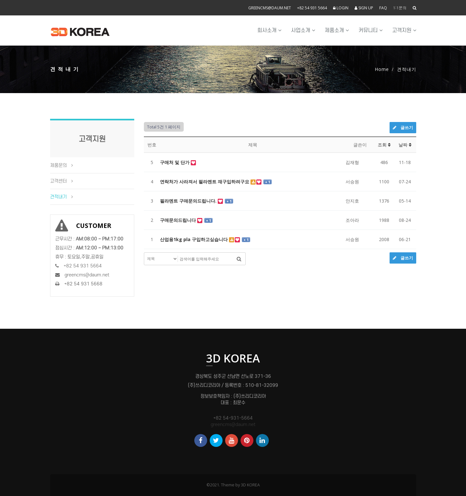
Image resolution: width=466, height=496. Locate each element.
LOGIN (340, 8)
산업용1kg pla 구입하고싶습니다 (194, 239)
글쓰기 (403, 127)
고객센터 (58, 181)
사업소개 (303, 30)
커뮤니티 (370, 30)
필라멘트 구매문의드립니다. (189, 201)
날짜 (405, 145)
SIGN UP (364, 8)
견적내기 (58, 197)
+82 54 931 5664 (312, 8)
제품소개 (337, 30)
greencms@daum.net (269, 8)
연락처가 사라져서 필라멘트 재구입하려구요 (205, 181)
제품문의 (58, 165)
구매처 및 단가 (175, 162)
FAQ (383, 8)
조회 (384, 145)
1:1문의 (400, 7)
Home (382, 69)
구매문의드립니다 (178, 220)
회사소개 (269, 30)
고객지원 (404, 30)
